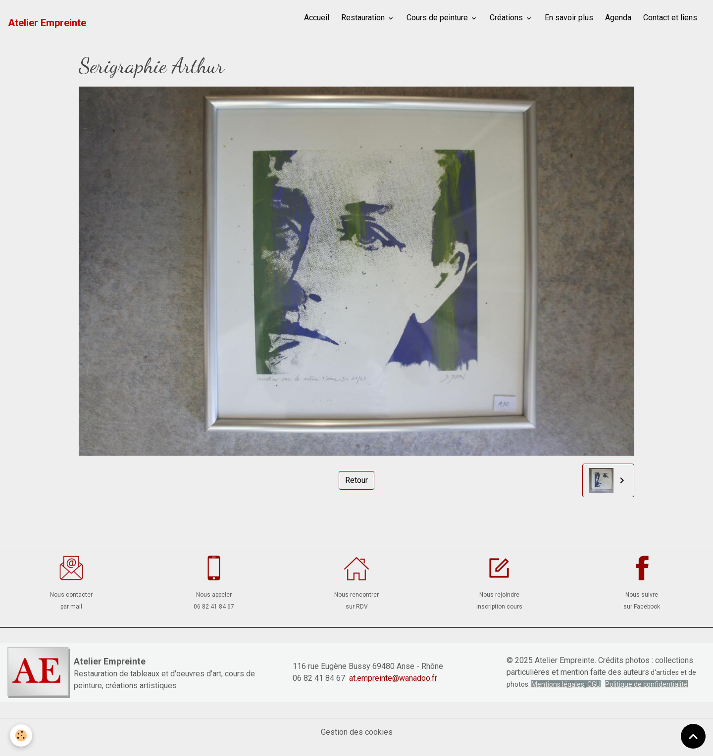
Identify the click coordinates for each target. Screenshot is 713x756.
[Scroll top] (693, 736)
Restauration (364, 17)
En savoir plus (569, 17)
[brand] (47, 22)
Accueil (316, 17)
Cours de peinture (438, 17)
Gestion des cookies (357, 732)
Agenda (618, 17)
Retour (356, 480)
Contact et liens (670, 17)
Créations (507, 17)
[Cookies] (21, 735)
